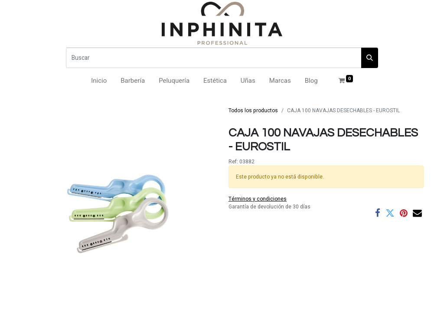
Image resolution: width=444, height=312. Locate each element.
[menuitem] (99, 80)
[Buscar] (214, 58)
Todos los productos (253, 110)
